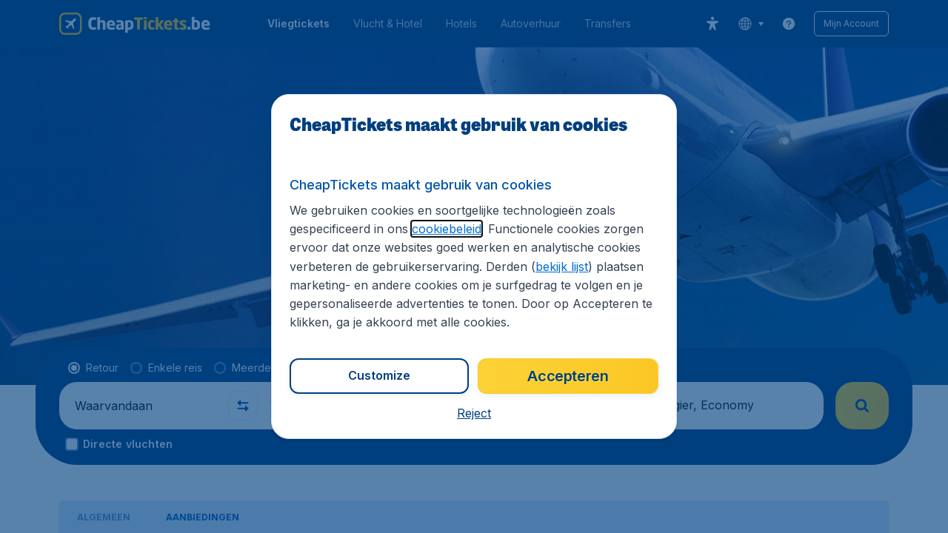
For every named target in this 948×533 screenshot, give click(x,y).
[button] (474, 413)
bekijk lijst (561, 266)
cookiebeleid (446, 228)
